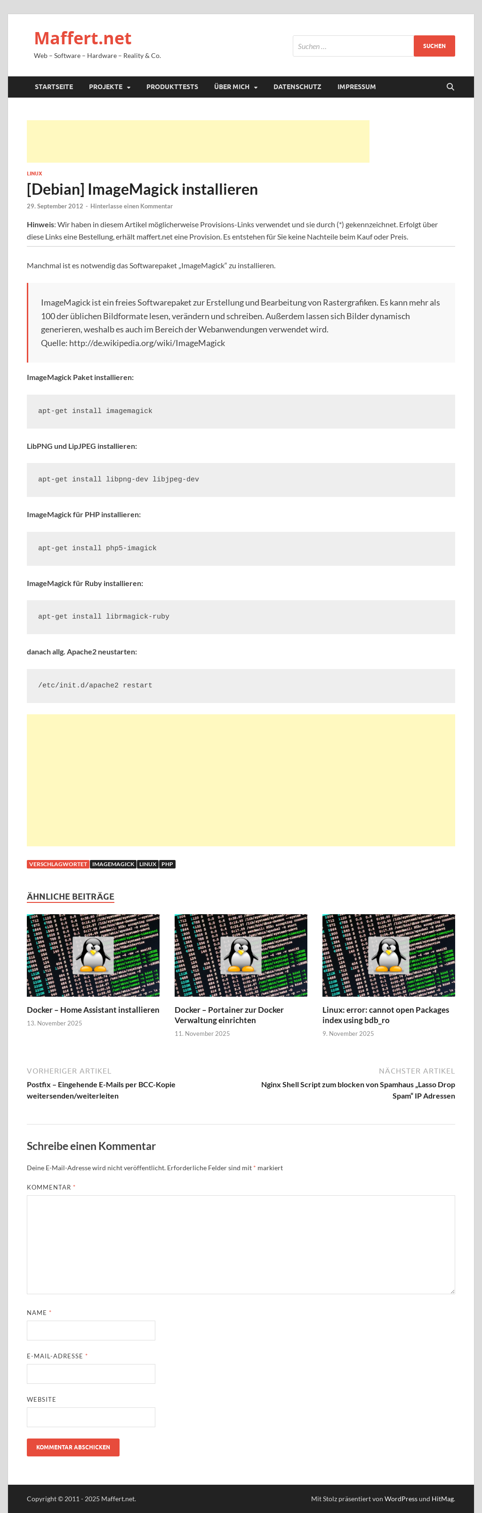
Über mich (231, 87)
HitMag (443, 1499)
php (167, 864)
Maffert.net (83, 38)
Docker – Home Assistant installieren (93, 1010)
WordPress (401, 1499)
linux (147, 864)
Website (41, 1399)
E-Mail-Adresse (57, 1356)
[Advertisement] (198, 141)
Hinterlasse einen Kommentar (131, 206)
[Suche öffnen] (450, 87)
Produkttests (172, 87)
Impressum (356, 87)
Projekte (105, 87)
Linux (34, 173)
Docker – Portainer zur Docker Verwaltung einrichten (229, 1015)
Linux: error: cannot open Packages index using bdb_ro (385, 1015)
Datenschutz (297, 87)
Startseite (54, 87)
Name (39, 1312)
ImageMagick (113, 864)
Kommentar (51, 1187)
